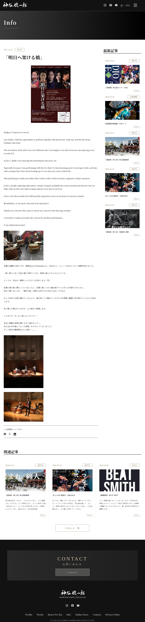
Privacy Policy (112, 614)
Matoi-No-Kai (55, 614)
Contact (72, 572)
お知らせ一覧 (72, 528)
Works (40, 614)
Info (68, 614)
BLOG (19, 49)
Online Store (81, 614)
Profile (28, 614)
